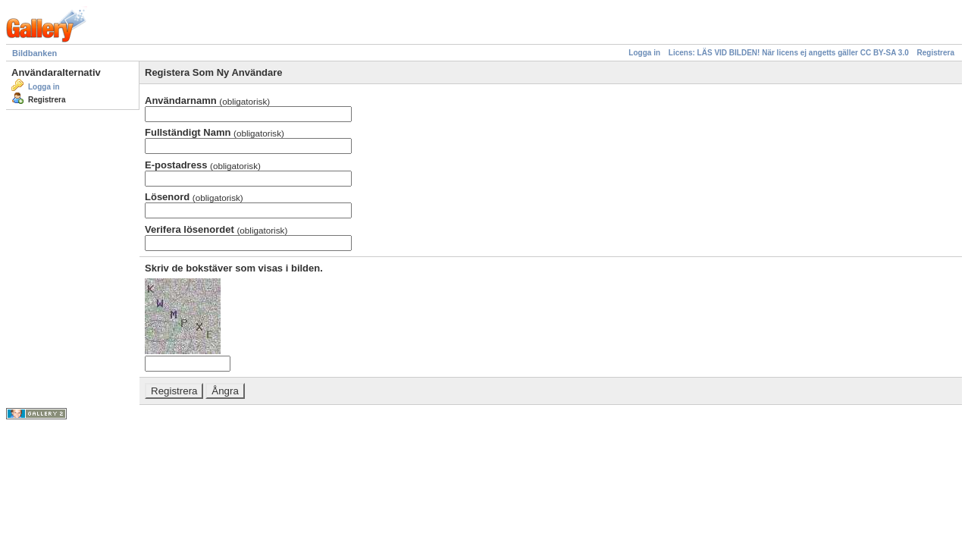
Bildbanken (34, 53)
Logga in (644, 53)
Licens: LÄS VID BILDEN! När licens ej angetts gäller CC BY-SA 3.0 (789, 53)
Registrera (935, 53)
